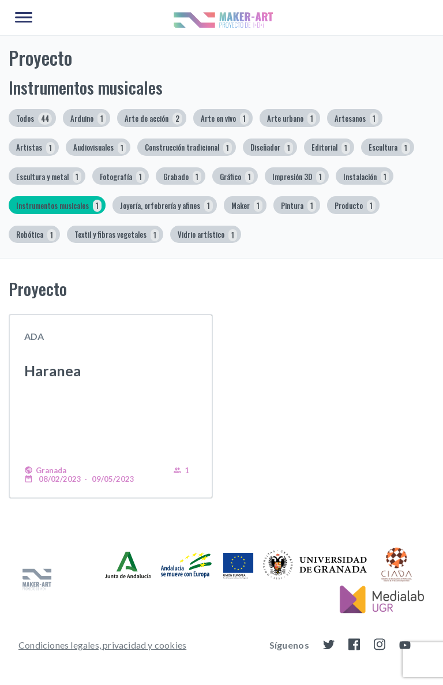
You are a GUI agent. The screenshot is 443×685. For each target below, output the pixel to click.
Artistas (35, 148)
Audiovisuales (99, 148)
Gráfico (237, 177)
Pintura (298, 206)
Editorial (330, 148)
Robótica (36, 235)
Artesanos (356, 119)
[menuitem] (102, 644)
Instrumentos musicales (59, 206)
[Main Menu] (23, 17)
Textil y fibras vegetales (116, 235)
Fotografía (122, 177)
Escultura (389, 148)
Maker (246, 206)
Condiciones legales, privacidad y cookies (102, 644)
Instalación (366, 177)
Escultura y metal (48, 177)
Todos (34, 119)
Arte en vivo (225, 119)
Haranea (52, 370)
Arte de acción (153, 119)
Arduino (88, 119)
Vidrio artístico (207, 235)
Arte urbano (291, 119)
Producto (355, 206)
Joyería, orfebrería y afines (166, 206)
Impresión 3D (298, 177)
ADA (34, 336)
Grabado (182, 177)
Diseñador (271, 148)
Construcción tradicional (188, 148)
